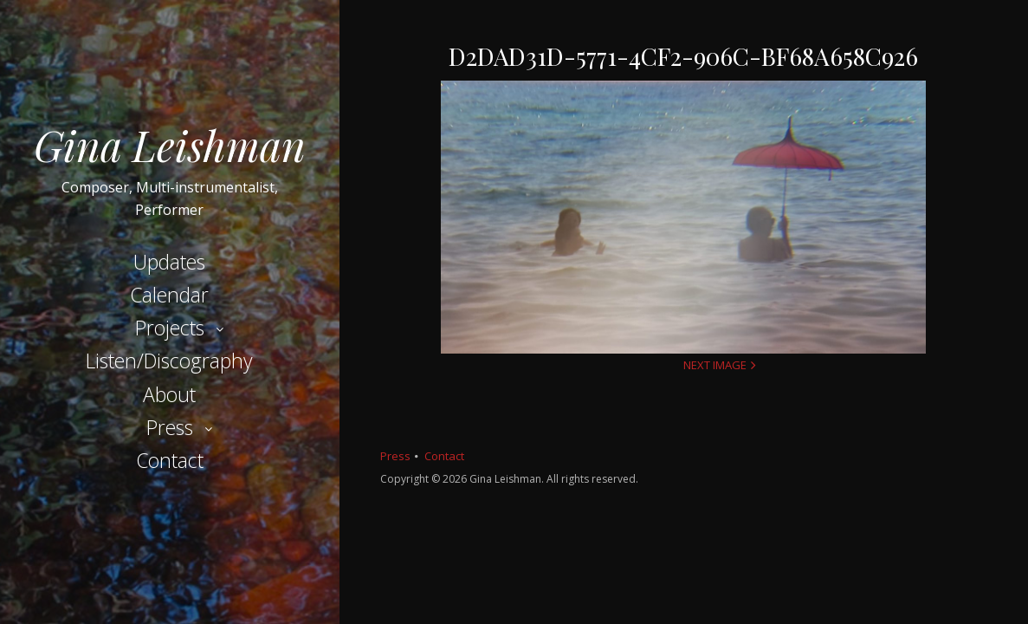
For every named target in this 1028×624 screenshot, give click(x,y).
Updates (169, 262)
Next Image (715, 365)
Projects (169, 327)
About (169, 394)
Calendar (169, 295)
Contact (170, 460)
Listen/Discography (169, 360)
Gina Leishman (170, 144)
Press (169, 427)
